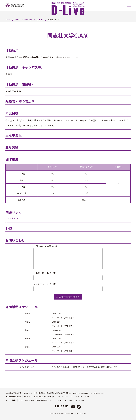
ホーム (7, 19)
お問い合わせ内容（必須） (46, 246)
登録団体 (40, 19)
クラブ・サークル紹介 (23, 19)
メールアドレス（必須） (45, 284)
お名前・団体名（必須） (45, 273)
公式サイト (12, 218)
